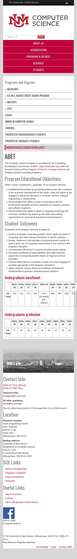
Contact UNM (65, 547)
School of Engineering (15, 469)
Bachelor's (12, 89)
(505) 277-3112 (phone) (14, 385)
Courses (9, 128)
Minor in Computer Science (19, 121)
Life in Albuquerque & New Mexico (21, 502)
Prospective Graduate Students (22, 141)
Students (38, 70)
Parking (9, 498)
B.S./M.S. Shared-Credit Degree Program (28, 96)
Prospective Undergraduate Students (25, 134)
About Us (38, 43)
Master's (11, 102)
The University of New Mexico (24, 2)
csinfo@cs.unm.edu (12, 403)
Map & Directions (13, 494)
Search (41, 37)
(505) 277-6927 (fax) (13, 388)
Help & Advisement (14, 477)
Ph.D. (9, 108)
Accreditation (38, 50)
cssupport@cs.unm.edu (14, 396)
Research (38, 63)
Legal (53, 547)
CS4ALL (8, 115)
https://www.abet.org (49, 166)
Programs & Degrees (38, 56)
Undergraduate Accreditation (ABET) (25, 147)
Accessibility (42, 547)
